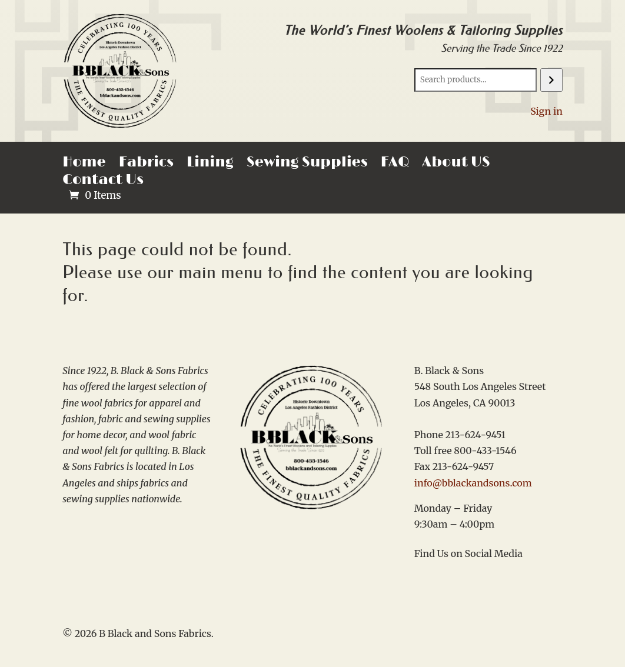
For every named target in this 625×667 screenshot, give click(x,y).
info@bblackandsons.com (473, 483)
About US (456, 164)
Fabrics (146, 164)
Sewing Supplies (307, 164)
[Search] (551, 80)
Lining (210, 164)
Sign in (546, 111)
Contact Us (103, 182)
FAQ (395, 164)
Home (84, 164)
